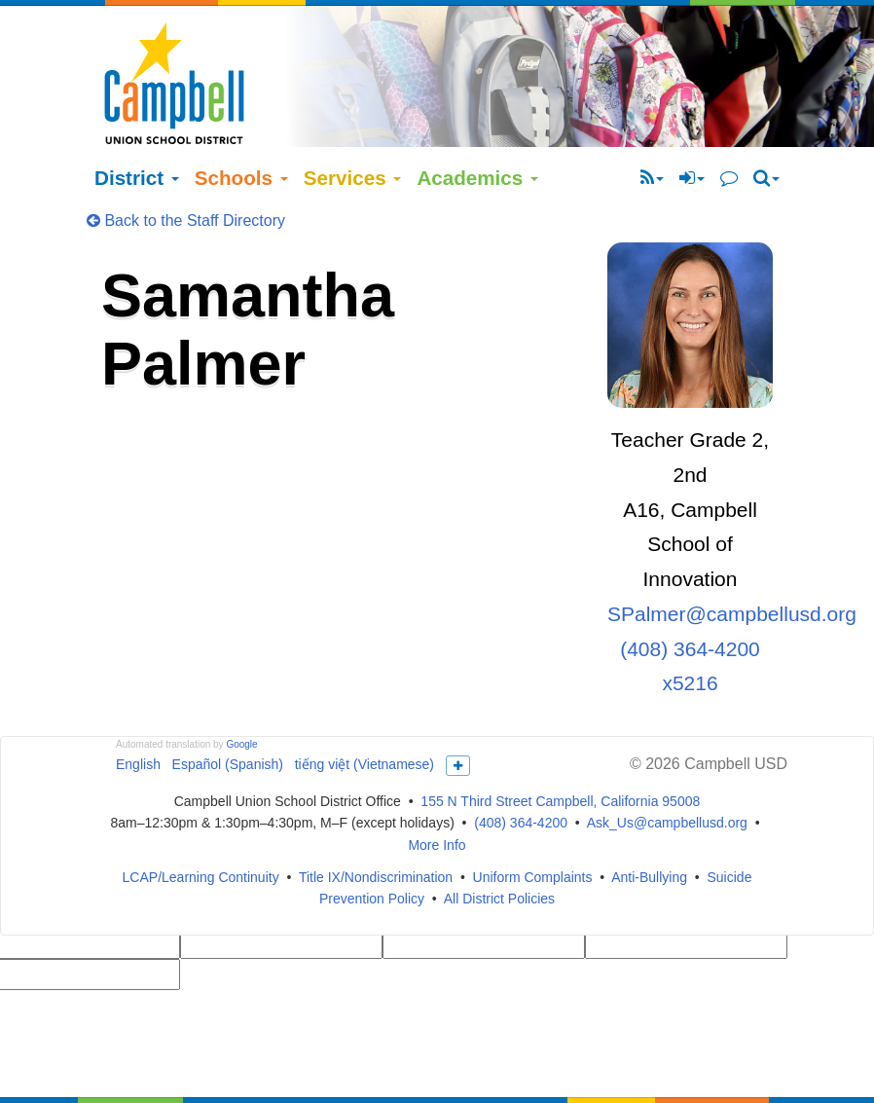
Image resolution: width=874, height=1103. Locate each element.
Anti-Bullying (649, 838)
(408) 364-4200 (520, 784)
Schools (241, 139)
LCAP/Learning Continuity (201, 838)
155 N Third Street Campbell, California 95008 (560, 762)
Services (353, 139)
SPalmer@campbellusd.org (731, 576)
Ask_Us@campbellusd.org (667, 784)
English (138, 725)
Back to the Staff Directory (186, 181)
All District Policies (499, 860)
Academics (477, 139)
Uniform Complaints (533, 838)
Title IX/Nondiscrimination (376, 838)
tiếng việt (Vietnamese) (364, 725)
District (136, 139)
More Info (436, 807)
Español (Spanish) (227, 725)
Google (241, 705)
